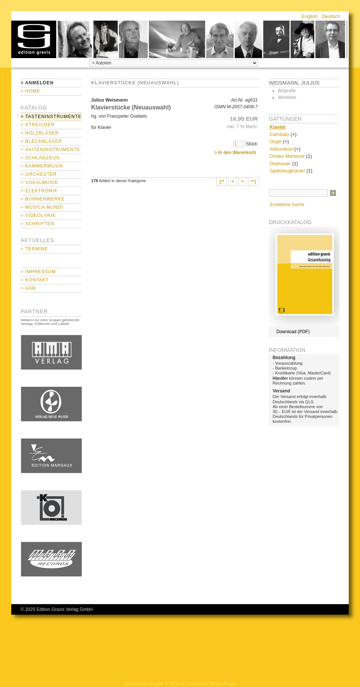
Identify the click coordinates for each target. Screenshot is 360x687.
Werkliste (287, 97)
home (33, 39)
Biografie (287, 90)
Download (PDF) (293, 331)
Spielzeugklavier (287, 171)
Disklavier (280, 163)
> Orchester (39, 174)
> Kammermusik (42, 166)
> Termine (34, 248)
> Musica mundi (42, 207)
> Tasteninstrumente (51, 116)
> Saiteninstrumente (50, 149)
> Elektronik (39, 190)
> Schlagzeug (40, 157)
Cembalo (279, 134)
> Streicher (38, 124)
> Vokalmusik (39, 182)
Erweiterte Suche (287, 204)
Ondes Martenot (287, 156)
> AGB (28, 288)
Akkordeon (281, 149)
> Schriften (37, 223)
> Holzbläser (40, 133)
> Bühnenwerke (43, 199)
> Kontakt (35, 280)
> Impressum (38, 271)
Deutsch (331, 16)
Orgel (276, 141)
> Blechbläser (41, 141)
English (310, 16)
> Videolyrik (38, 215)
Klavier (278, 127)
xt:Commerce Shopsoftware (208, 683)
